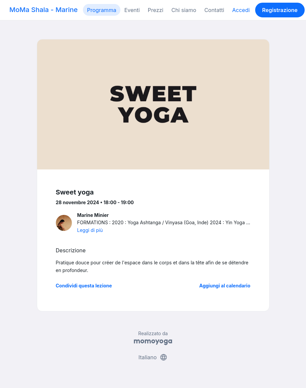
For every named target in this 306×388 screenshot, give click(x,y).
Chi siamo (183, 10)
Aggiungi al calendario (224, 285)
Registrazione (280, 10)
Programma (101, 10)
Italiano (153, 357)
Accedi (240, 10)
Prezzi (156, 10)
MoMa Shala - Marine (43, 10)
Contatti (214, 10)
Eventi (132, 10)
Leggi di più (90, 230)
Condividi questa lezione (84, 285)
